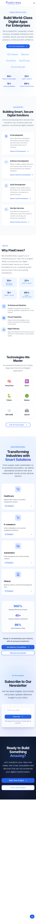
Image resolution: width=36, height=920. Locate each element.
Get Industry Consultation (18, 647)
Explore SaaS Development (20, 198)
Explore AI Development (19, 151)
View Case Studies (18, 788)
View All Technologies (18, 425)
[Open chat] (32, 916)
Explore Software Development (21, 175)
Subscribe (18, 716)
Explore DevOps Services (19, 222)
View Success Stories (18, 653)
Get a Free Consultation (18, 46)
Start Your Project (18, 780)
